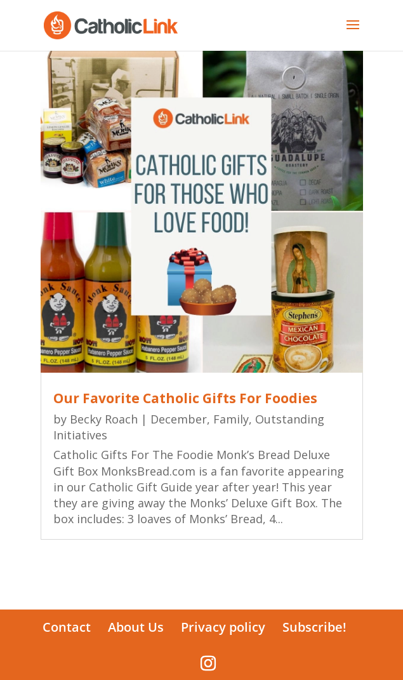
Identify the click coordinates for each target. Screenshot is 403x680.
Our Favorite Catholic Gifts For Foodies (185, 398)
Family (231, 419)
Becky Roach (104, 419)
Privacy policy (223, 627)
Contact (67, 627)
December (178, 419)
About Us (136, 627)
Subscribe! (314, 627)
